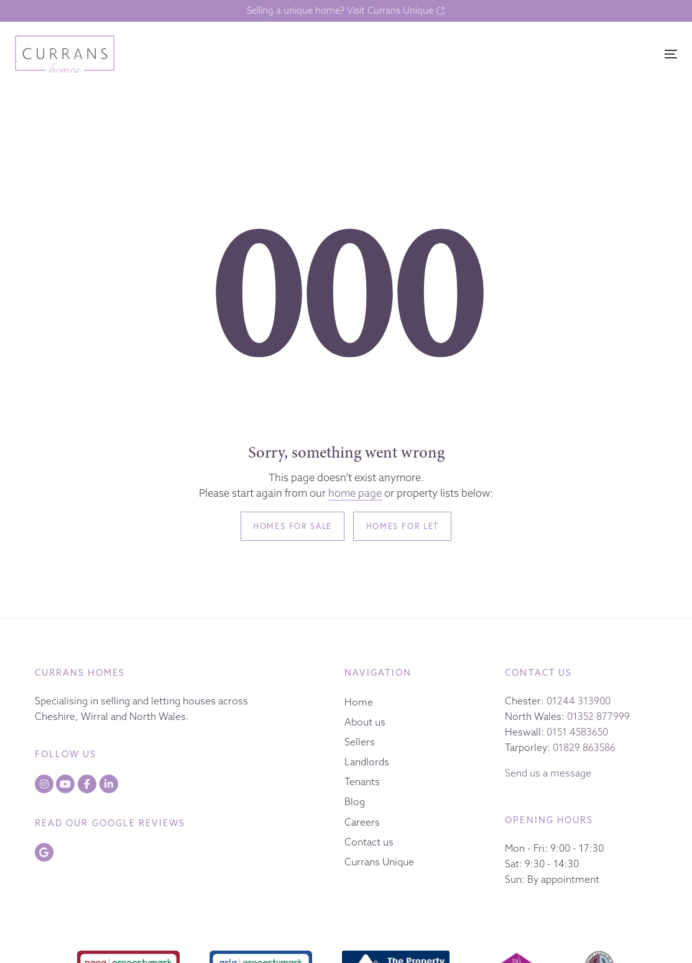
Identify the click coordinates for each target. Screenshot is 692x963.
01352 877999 (598, 716)
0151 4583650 (577, 732)
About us (364, 722)
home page (355, 493)
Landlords (366, 761)
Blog (354, 801)
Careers (362, 822)
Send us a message (548, 773)
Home (358, 702)
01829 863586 (584, 747)
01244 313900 (579, 700)
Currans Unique (379, 861)
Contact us (369, 842)
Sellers (359, 741)
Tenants (362, 781)
